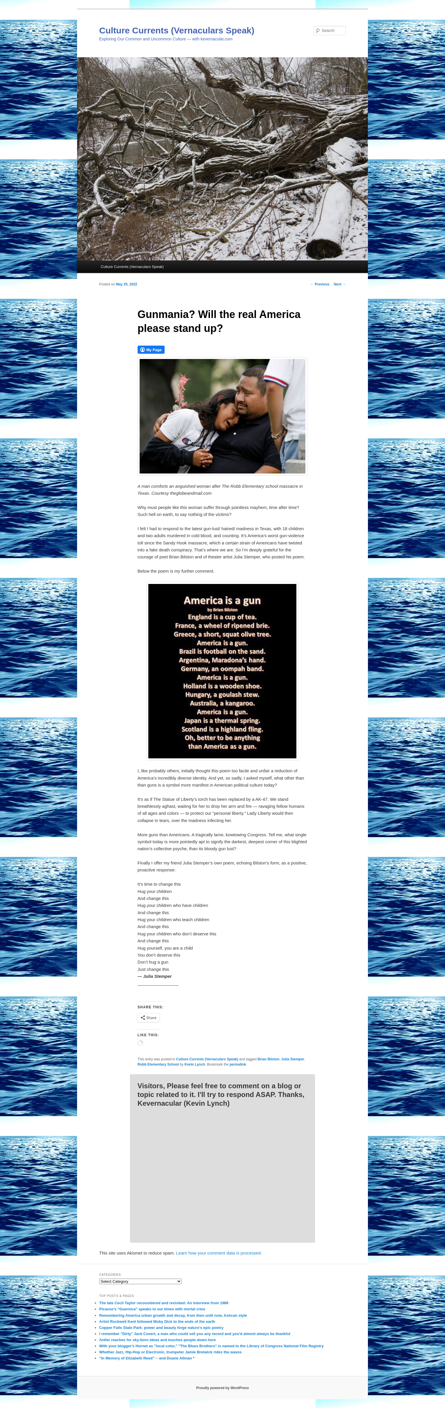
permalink (237, 1064)
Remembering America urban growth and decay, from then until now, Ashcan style (173, 1315)
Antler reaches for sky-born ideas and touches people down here (157, 1340)
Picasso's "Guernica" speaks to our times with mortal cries (152, 1309)
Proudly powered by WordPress (222, 1388)
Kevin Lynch (194, 1064)
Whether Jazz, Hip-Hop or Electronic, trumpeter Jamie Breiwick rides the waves (170, 1352)
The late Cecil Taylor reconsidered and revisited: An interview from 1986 (163, 1303)
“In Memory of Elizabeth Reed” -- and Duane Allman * (146, 1358)
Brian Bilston (269, 1059)
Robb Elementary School (158, 1064)
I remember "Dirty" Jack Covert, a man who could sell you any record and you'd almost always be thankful (194, 1334)
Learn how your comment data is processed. (219, 1252)
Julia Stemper (292, 1059)
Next (340, 284)
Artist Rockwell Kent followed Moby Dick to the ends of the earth (157, 1321)
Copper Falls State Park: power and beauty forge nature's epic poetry (161, 1327)
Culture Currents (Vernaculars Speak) (176, 30)
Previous (320, 284)
